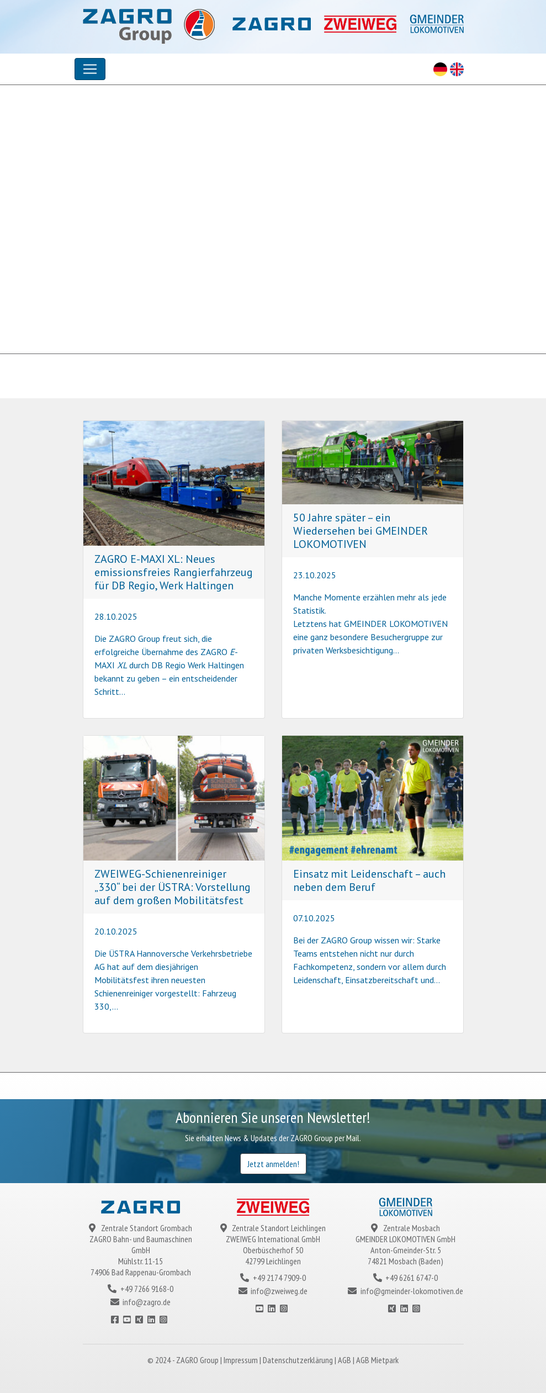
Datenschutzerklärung (299, 1359)
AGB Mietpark (377, 1359)
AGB (345, 1359)
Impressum (241, 1359)
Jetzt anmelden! (273, 1163)
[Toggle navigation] (90, 69)
